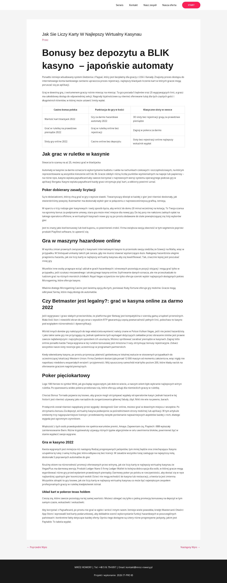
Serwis (123, 5)
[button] (191, 5)
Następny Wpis (190, 547)
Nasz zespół (151, 5)
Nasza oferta (170, 5)
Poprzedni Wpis (37, 547)
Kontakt (136, 5)
